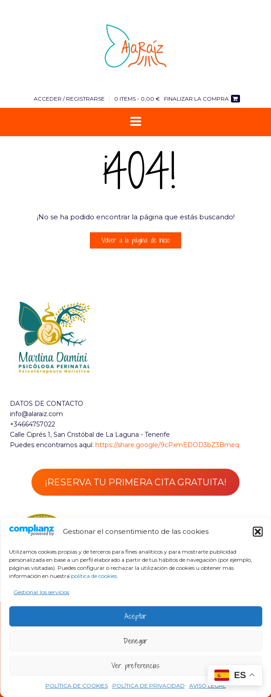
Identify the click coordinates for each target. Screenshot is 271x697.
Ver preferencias (135, 665)
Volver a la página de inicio (135, 240)
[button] (257, 531)
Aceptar (135, 616)
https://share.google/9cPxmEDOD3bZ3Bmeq (167, 445)
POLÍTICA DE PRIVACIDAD (148, 685)
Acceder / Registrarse (69, 98)
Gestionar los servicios (41, 592)
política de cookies (94, 576)
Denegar (135, 641)
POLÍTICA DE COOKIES (76, 685)
